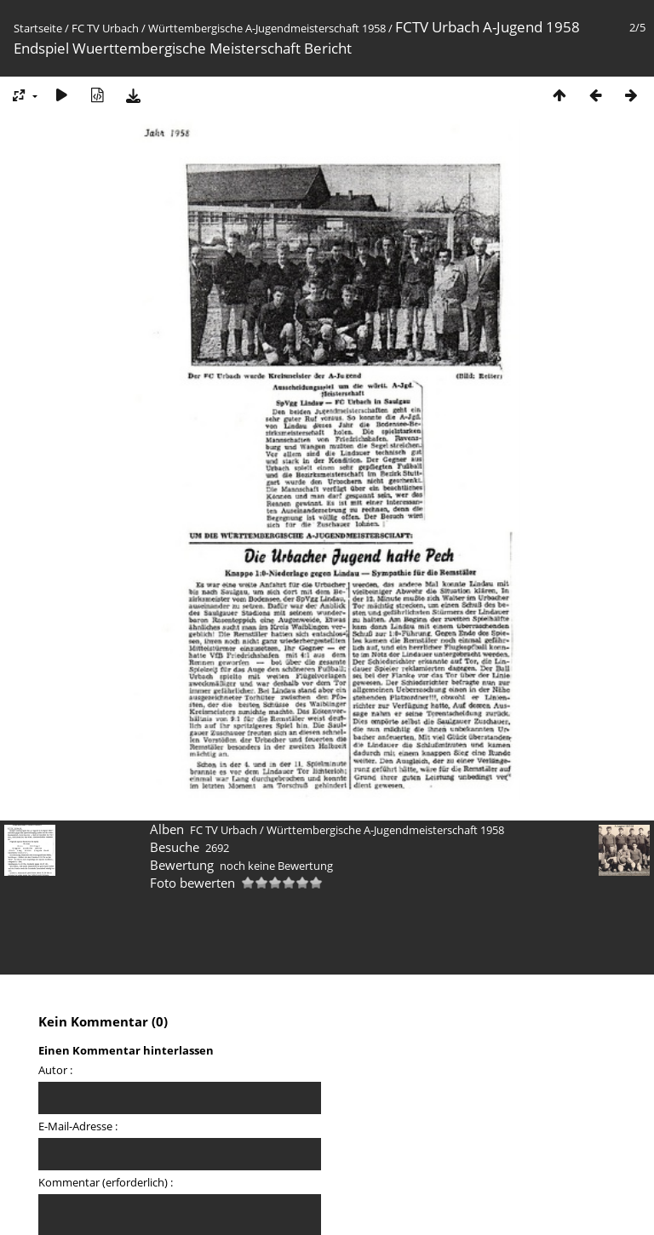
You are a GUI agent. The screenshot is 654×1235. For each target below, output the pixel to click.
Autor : (55, 1070)
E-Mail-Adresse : (78, 1126)
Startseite (38, 28)
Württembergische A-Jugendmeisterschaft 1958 (267, 28)
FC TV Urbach (105, 28)
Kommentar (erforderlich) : (105, 1182)
